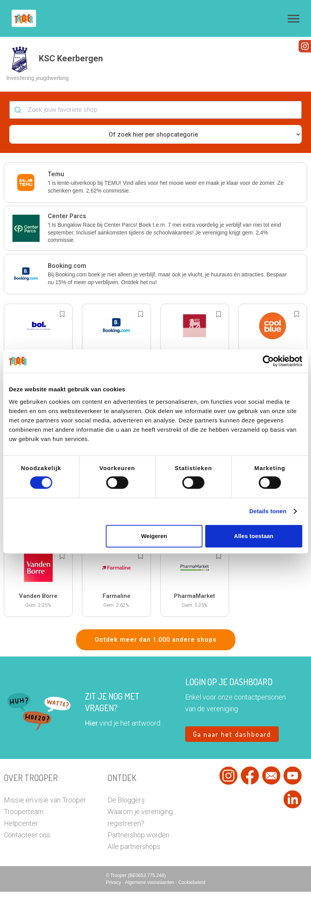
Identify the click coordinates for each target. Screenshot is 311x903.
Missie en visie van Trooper (45, 811)
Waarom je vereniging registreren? (140, 829)
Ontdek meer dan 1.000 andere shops (156, 651)
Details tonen (267, 511)
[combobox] (155, 121)
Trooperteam (23, 823)
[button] (293, 19)
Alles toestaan (254, 536)
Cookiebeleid (191, 893)
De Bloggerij (126, 811)
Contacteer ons (27, 846)
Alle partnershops (134, 858)
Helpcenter (21, 834)
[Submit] (19, 121)
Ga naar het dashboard (232, 745)
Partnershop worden (138, 846)
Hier (91, 734)
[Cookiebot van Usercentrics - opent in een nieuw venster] (268, 361)
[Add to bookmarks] (62, 325)
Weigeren (154, 536)
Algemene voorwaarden (150, 893)
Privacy (114, 893)
